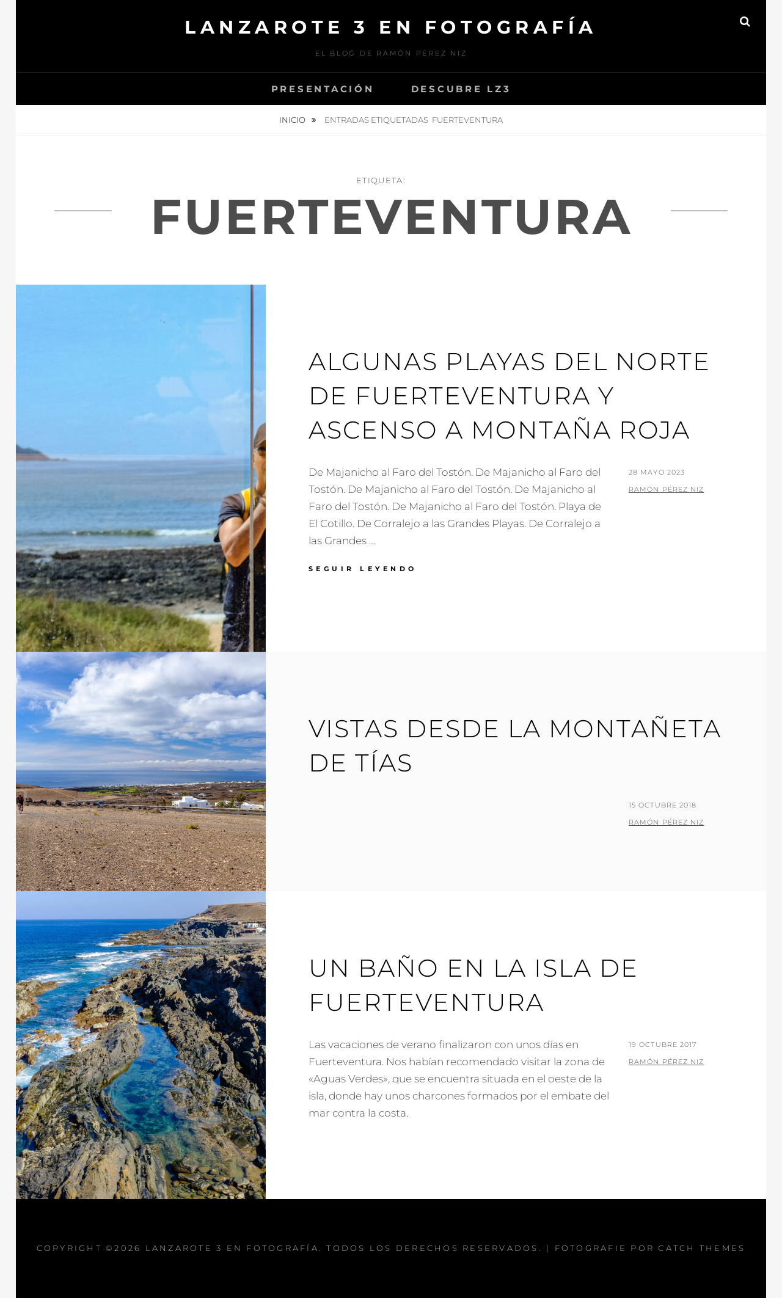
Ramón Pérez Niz (666, 489)
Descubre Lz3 (461, 89)
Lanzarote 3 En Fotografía (391, 27)
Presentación (323, 89)
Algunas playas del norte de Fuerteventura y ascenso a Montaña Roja (510, 395)
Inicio (293, 120)
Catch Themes (701, 1248)
